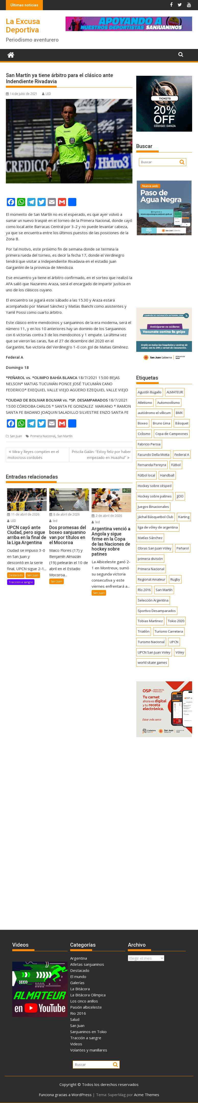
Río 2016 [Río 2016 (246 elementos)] (144, 589)
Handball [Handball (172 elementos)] (167, 475)
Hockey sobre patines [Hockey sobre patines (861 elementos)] (155, 496)
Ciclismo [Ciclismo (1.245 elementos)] (144, 433)
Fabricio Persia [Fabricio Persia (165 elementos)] (149, 444)
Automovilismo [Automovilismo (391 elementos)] (168, 402)
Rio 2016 (78, 1013)
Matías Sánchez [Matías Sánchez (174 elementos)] (150, 537)
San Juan (16, 436)
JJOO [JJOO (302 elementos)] (180, 496)
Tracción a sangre (21, 582)
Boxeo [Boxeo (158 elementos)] (143, 423)
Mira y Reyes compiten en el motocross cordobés (33, 454)
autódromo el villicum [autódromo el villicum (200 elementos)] (154, 412)
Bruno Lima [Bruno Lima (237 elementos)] (161, 423)
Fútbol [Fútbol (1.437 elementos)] (176, 464)
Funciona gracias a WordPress (65, 1094)
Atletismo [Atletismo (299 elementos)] (145, 402)
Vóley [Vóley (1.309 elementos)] (180, 652)
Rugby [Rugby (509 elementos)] (175, 579)
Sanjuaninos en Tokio (88, 1031)
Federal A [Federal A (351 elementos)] (182, 454)
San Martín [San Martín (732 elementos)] (164, 589)
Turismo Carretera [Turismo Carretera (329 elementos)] (169, 631)
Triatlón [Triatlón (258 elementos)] (144, 631)
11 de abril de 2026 (23, 514)
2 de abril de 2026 (107, 515)
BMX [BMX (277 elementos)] (179, 412)
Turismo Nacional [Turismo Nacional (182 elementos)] (151, 642)
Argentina (78, 958)
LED (46, 94)
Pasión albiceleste (86, 1007)
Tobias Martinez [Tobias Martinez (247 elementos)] (150, 621)
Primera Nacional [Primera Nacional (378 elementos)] (151, 569)
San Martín (64, 436)
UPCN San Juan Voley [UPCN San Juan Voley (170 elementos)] (154, 652)
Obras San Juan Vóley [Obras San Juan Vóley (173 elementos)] (154, 548)
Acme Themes (146, 1094)
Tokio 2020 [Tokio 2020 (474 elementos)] (176, 621)
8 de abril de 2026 (64, 514)
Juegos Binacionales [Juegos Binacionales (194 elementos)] (153, 506)
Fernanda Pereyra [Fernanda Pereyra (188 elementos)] (152, 464)
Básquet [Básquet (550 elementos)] (181, 423)
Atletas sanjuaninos (87, 964)
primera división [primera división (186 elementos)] (150, 558)
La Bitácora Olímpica (88, 994)
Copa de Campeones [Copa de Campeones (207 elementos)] (171, 433)
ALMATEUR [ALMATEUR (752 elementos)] (175, 392)
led (53, 521)
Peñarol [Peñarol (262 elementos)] (183, 548)
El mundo (78, 976)
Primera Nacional (42, 436)
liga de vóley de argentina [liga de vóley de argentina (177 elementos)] (158, 527)
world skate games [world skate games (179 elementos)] (152, 662)
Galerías (77, 982)
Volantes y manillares (88, 1049)
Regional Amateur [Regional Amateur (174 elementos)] (151, 579)
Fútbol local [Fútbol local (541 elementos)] (146, 475)
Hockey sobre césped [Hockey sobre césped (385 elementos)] (154, 485)
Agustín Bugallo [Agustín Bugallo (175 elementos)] (150, 392)
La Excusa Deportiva (23, 25)
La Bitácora (80, 988)
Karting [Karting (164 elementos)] (183, 517)
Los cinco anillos (84, 1001)
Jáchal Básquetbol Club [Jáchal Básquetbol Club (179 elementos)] (155, 517)
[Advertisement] (164, 269)
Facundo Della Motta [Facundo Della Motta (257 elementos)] (153, 454)
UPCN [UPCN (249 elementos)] (174, 642)
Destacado (16, 575)
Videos (76, 1043)
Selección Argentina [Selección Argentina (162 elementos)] (153, 600)
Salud (74, 1019)
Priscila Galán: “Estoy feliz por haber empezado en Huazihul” (101, 454)
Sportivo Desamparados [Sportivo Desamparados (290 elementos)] (157, 610)
